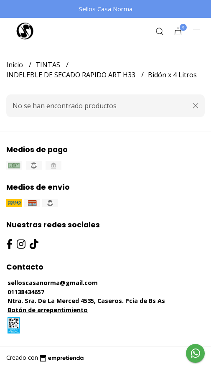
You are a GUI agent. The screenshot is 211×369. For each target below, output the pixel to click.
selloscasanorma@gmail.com (53, 283)
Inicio (15, 64)
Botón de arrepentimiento (48, 310)
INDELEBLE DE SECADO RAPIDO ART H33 (71, 74)
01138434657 (26, 292)
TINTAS (49, 64)
